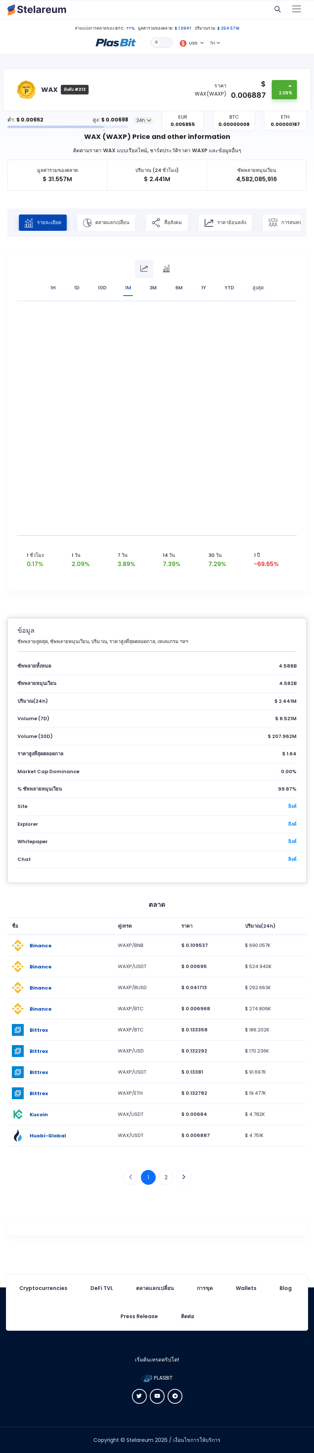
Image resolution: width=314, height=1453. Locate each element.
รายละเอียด (43, 222)
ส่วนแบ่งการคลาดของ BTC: (100, 28)
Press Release (139, 1316)
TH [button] (212, 43)
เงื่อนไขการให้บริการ (197, 1440)
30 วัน (215, 555)
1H (53, 287)
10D (102, 287)
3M (153, 287)
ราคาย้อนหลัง (226, 222)
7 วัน (123, 555)
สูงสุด (258, 287)
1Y (204, 287)
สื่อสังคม (167, 222)
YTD (229, 287)
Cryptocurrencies (43, 1288)
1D (76, 287)
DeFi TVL (101, 1288)
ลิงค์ (292, 806)
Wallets (246, 1288)
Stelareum (139, 1440)
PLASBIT (157, 1377)
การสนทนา (287, 222)
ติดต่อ (187, 1316)
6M (179, 287)
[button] (115, 42)
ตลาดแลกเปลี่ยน (107, 222)
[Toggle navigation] (297, 9)
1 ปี (257, 555)
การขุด (205, 1288)
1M (128, 287)
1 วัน (76, 555)
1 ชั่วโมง (35, 555)
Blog (286, 1288)
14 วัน (169, 555)
